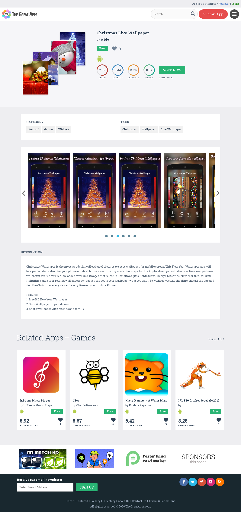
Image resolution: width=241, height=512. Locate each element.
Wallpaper (149, 129)
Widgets (63, 129)
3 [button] (118, 236)
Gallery (95, 501)
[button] (23, 192)
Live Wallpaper (171, 129)
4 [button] (123, 236)
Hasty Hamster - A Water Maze (146, 400)
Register (224, 3)
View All (216, 339)
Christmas (129, 129)
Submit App (213, 14)
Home (70, 501)
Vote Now (172, 70)
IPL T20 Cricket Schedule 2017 (199, 400)
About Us (124, 501)
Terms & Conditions (162, 501)
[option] (49, 191)
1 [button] (106, 236)
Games (48, 129)
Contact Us (139, 501)
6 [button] (135, 236)
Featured (82, 501)
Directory (109, 501)
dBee (76, 400)
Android (33, 129)
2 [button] (112, 236)
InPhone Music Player (35, 400)
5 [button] (129, 236)
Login (235, 3)
